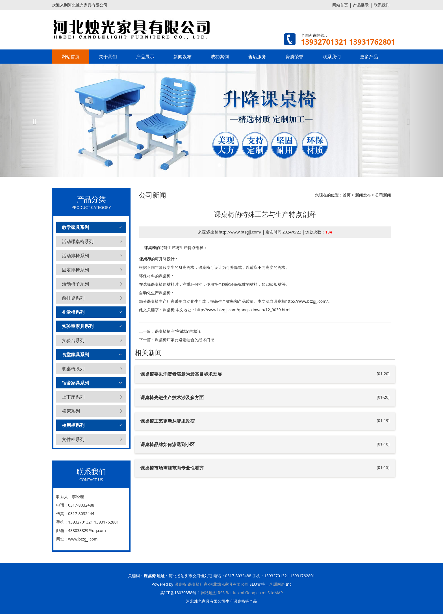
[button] (33, 120)
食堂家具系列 (75, 354)
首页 (347, 195)
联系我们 (382, 5)
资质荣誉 (294, 56)
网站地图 (209, 592)
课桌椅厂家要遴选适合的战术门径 (184, 339)
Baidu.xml (235, 592)
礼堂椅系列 (73, 312)
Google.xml (255, 592)
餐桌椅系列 (73, 369)
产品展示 (361, 5)
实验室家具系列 (78, 326)
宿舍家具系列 (75, 383)
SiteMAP (275, 592)
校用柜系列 (73, 425)
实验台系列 (73, 340)
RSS (221, 592)
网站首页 (340, 5)
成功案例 (220, 56)
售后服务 (257, 56)
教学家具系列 (75, 227)
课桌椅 (150, 247)
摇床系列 (71, 411)
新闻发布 (182, 56)
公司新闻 (383, 195)
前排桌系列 (73, 298)
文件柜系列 (73, 439)
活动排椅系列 (75, 255)
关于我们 (108, 56)
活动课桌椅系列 (78, 241)
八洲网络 (277, 584)
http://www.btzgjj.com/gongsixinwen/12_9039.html (242, 309)
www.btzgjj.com (82, 539)
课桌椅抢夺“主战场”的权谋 (178, 331)
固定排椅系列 (75, 270)
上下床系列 (73, 397)
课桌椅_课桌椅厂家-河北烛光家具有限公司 (211, 584)
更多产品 (369, 56)
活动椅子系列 (75, 284)
